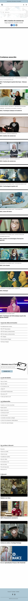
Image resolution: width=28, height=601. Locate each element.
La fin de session (4, 415)
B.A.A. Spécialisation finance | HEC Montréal (13, 562)
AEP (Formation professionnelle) (8, 331)
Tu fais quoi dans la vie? (6, 396)
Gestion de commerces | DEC (12, 133)
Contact (17, 591)
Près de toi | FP (4, 394)
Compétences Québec (5, 456)
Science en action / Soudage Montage (11, 542)
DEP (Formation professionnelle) (8, 334)
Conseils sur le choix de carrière (7, 405)
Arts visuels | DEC (18, 263)
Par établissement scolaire (6, 326)
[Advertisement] (14, 353)
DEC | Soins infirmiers (6, 211)
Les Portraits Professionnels (7, 391)
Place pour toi (4, 469)
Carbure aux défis (4, 451)
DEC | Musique (4, 290)
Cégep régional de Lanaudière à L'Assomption (13, 108)
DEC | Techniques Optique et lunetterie (11, 110)
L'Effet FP (3, 389)
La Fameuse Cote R (5, 412)
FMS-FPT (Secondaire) (5, 329)
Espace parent (4, 407)
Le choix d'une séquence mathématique (9, 420)
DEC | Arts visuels (5, 265)
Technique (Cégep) (5, 341)
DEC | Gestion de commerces (8, 135)
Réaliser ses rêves (5, 498)
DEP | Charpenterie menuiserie (9, 518)
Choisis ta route (4, 454)
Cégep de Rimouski (3, 133)
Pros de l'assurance (5, 467)
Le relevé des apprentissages (7, 423)
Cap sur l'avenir (4, 381)
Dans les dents (4, 464)
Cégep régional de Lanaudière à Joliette (14, 22)
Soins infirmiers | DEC (19, 209)
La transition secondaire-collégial (8, 417)
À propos (13, 591)
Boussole (3, 449)
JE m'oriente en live (5, 386)
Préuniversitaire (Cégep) (6, 339)
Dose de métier (4, 384)
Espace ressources (4, 410)
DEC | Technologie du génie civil (9, 186)
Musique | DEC (17, 288)
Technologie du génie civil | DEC (20, 184)
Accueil (9, 591)
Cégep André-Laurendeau (4, 158)
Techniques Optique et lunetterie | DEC (7, 106)
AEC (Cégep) (3, 336)
